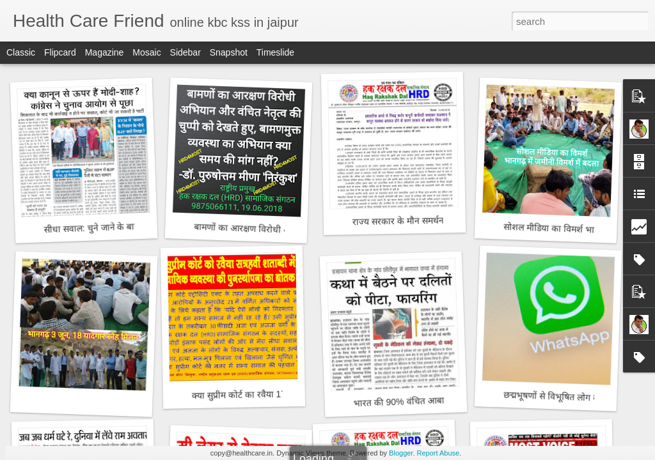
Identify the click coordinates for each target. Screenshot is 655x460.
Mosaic (146, 52)
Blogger (401, 453)
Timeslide (275, 52)
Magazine (104, 52)
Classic (20, 52)
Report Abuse (438, 453)
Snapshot (229, 52)
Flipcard (60, 52)
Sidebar (185, 52)
